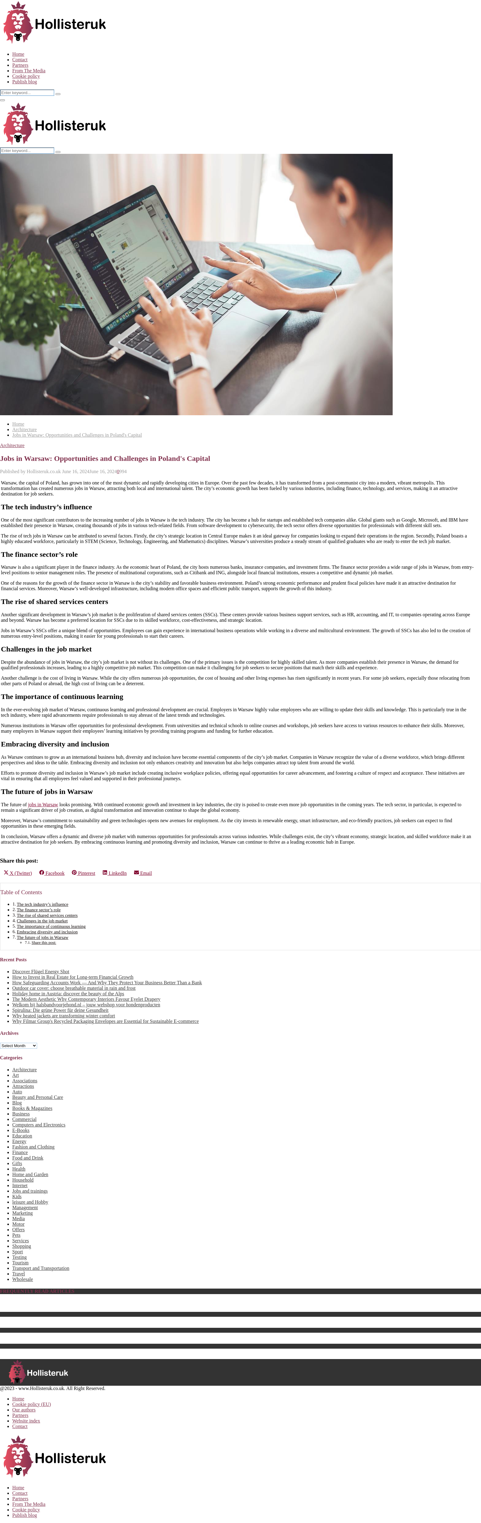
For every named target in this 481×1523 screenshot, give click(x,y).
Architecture (12, 445)
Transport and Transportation (40, 1268)
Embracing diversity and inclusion (47, 931)
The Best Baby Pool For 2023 (41, 1309)
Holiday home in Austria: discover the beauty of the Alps (68, 993)
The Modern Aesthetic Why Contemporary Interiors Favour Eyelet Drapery (86, 999)
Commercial (24, 1119)
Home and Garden (30, 1174)
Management (25, 1207)
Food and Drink (27, 1157)
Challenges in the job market (42, 920)
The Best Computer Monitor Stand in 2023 (54, 1351)
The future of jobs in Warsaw (42, 937)
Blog (17, 1102)
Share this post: (44, 942)
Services (20, 1240)
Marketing (22, 1213)
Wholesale (22, 1279)
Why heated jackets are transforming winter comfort (63, 1015)
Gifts (17, 1163)
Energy (19, 1141)
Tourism (20, 1262)
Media (18, 1218)
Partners (20, 65)
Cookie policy (26, 76)
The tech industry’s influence (42, 904)
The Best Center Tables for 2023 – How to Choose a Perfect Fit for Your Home (89, 1324)
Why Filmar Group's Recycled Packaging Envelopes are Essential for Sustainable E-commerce (105, 1021)
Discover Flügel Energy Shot (40, 971)
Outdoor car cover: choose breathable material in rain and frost (74, 988)
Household (22, 1180)
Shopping (21, 1246)
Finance (20, 1152)
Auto (17, 1091)
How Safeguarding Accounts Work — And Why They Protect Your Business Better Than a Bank (107, 982)
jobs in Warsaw (43, 804)
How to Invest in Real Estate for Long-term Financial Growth (72, 977)
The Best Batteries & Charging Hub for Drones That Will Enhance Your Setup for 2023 (98, 1340)
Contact (20, 59)
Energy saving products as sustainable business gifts (63, 1335)
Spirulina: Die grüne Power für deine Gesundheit (60, 1010)
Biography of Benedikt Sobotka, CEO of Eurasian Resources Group (79, 1303)
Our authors (24, 1409)
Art (15, 1075)
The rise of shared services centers (47, 915)
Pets (16, 1235)
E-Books (20, 1130)
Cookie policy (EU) (31, 1404)
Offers (18, 1229)
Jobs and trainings (30, 1191)
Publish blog (24, 81)
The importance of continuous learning (51, 926)
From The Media (28, 70)
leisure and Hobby (30, 1202)
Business (21, 1113)
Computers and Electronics (38, 1124)
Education (22, 1135)
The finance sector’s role (39, 909)
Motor (18, 1224)
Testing (19, 1257)
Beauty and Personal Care (37, 1097)
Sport (17, 1251)
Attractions (23, 1086)
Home (18, 54)
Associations (24, 1080)
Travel (18, 1273)
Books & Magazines (32, 1108)
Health (18, 1169)
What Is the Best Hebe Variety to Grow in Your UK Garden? (71, 1319)
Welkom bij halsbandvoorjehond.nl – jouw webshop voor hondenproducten (86, 1004)
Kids (16, 1196)
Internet (20, 1185)
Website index (26, 1420)
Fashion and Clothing (33, 1146)
